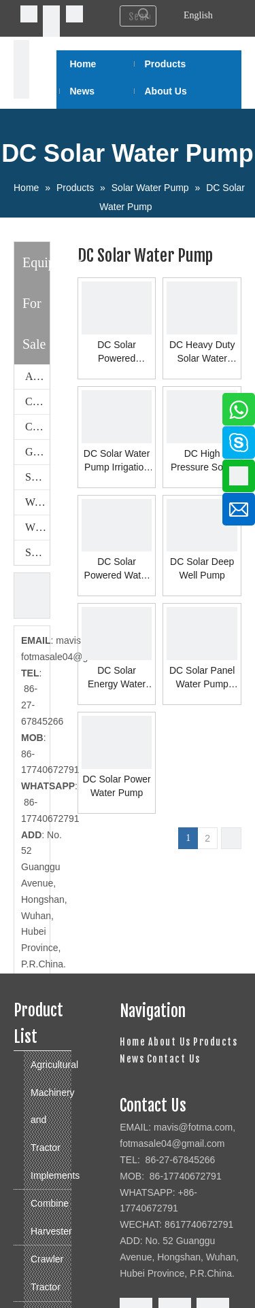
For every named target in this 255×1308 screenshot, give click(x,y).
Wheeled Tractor (37, 527)
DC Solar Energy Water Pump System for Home (116, 678)
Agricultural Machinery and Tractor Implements (37, 376)
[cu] (32, 595)
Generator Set (37, 452)
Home (133, 1042)
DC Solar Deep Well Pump (202, 568)
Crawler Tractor (37, 426)
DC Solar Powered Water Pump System (117, 569)
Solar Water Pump (37, 552)
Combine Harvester (37, 401)
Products (215, 1042)
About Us (169, 1042)
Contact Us (174, 1059)
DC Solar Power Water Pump (116, 786)
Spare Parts (37, 477)
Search (143, 13)
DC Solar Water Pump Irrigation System (117, 461)
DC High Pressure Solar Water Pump (202, 461)
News (132, 1059)
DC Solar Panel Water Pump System (202, 678)
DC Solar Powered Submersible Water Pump (116, 352)
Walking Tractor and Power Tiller (37, 502)
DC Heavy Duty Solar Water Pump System (202, 352)
